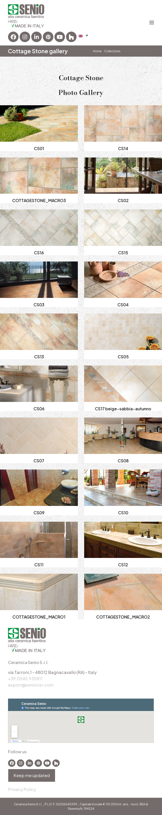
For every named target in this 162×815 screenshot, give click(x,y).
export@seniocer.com (31, 684)
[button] (83, 35)
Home (97, 51)
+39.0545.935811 (25, 678)
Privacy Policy (22, 789)
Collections (112, 51)
